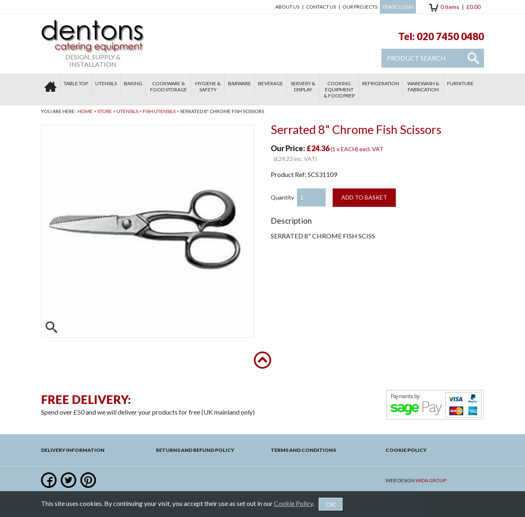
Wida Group (430, 480)
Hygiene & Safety (208, 86)
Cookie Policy (406, 450)
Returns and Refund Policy (195, 450)
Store (104, 111)
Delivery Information (73, 450)
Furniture (460, 83)
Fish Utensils (159, 111)
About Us (287, 7)
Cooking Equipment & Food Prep (339, 89)
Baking (133, 83)
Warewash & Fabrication (423, 86)
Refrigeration (380, 83)
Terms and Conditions (303, 450)
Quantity (282, 197)
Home (85, 111)
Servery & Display (303, 86)
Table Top (76, 83)
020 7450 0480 (450, 36)
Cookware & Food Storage (168, 86)
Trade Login (397, 7)
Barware (239, 83)
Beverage (270, 83)
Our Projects (359, 7)
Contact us (321, 7)
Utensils (106, 83)
